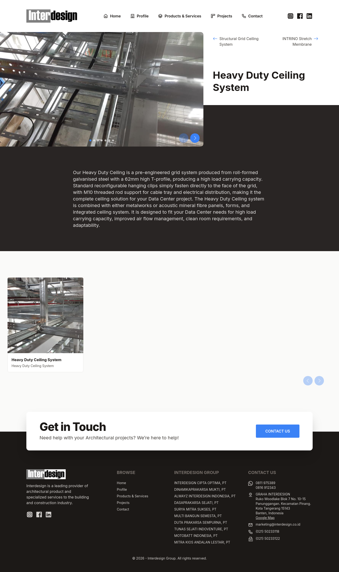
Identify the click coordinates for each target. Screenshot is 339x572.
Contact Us (277, 431)
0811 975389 (265, 483)
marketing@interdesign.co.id (278, 524)
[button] (90, 140)
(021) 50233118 (267, 531)
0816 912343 (266, 488)
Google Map (265, 518)
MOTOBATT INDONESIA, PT (196, 536)
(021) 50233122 (268, 538)
